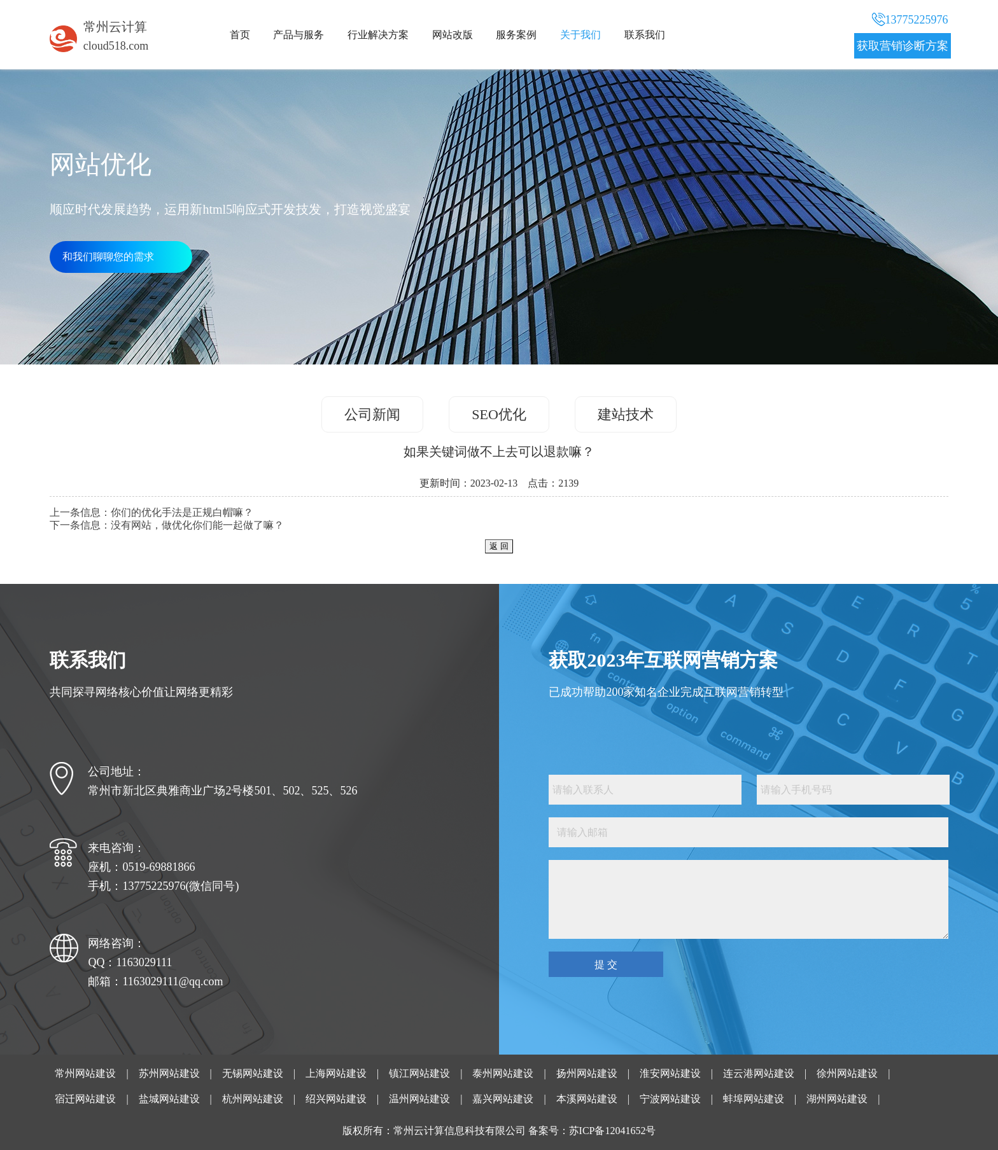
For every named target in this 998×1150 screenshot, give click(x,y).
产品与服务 (298, 34)
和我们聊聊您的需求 (108, 256)
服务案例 (516, 34)
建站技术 (626, 414)
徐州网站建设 (847, 1073)
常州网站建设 (85, 1073)
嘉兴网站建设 (502, 1098)
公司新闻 (372, 414)
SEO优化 (499, 414)
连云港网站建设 (758, 1073)
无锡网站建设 (252, 1073)
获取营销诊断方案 (902, 45)
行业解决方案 (378, 34)
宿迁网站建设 (85, 1098)
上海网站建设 (336, 1073)
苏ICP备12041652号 (612, 1130)
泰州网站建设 (502, 1073)
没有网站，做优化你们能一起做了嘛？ (197, 525)
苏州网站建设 (169, 1073)
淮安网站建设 (670, 1073)
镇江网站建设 (419, 1073)
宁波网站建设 (670, 1098)
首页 (240, 34)
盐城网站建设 (169, 1098)
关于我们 (580, 34)
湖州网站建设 (837, 1098)
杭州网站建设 (252, 1098)
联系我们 (644, 34)
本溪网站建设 (586, 1098)
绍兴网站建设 (336, 1098)
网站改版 (452, 34)
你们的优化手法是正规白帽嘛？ (182, 512)
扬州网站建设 (586, 1073)
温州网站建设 (419, 1098)
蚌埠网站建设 (753, 1098)
